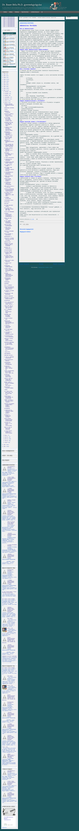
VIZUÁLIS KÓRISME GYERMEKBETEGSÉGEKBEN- (9, 105)
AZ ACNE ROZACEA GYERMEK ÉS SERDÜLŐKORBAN (8, 432)
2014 (5, 88)
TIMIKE (5, 389)
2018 (5, 81)
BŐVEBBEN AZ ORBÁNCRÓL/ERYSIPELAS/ (9, 141)
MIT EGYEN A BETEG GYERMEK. (8, 667)
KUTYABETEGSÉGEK (8, 250)
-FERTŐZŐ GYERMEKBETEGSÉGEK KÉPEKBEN (11, 534)
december (7, 91)
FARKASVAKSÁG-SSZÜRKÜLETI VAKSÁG (7, 279)
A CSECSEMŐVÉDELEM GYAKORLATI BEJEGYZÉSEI (8, 173)
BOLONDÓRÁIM (7, 408)
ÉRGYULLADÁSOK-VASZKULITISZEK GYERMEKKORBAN (8, 419)
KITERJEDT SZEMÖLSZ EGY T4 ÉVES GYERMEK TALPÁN (8, 115)
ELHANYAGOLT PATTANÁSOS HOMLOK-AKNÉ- (7, 375)
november (7, 93)
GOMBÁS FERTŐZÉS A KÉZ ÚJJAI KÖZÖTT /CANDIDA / (8, 401)
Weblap (10, 12)
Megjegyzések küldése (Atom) (45, 267)
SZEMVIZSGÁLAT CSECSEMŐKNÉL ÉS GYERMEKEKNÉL (8, 397)
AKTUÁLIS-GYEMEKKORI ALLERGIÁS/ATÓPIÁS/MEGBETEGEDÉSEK (9, 190)
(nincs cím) (10, 628)
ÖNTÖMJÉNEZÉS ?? (8, 236)
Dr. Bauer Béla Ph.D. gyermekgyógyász (22, 4)
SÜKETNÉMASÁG (7, 353)
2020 (5, 77)
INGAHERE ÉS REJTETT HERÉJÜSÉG (9, 656)
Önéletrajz (17, 12)
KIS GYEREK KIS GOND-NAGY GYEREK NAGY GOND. (8, 209)
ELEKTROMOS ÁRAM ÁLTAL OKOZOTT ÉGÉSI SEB (8, 137)
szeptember (7, 97)
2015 (5, 86)
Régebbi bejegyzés (58, 264)
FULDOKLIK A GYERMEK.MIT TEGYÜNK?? (7, 416)
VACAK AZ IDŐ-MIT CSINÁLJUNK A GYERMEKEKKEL (8, 379)
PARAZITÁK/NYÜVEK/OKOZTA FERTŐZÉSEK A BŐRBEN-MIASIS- (9, 288)
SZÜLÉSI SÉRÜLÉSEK (8, 296)
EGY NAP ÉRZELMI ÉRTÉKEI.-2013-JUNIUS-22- (8, 252)
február (7, 440)
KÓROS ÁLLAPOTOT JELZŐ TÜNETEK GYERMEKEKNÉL (11, 523)
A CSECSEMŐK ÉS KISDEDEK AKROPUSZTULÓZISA (8, 333)
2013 (5, 90)
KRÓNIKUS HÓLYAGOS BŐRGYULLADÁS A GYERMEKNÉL (8, 244)
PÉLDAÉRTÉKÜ (7, 300)
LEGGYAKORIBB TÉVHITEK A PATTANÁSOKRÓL (8, 363)
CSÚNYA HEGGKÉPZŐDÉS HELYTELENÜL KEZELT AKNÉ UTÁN (9, 372)
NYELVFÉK (6, 203)
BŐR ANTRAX (10, 618)
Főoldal (41, 264)
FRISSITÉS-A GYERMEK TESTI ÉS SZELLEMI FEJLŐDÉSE (9, 239)
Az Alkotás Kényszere (35, 12)
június (6, 102)
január (6, 442)
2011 (5, 446)
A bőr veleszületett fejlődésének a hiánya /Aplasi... (9, 303)
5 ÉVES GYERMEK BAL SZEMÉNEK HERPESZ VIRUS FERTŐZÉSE (8, 145)
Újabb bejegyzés (24, 264)
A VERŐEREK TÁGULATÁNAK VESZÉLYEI (7, 326)
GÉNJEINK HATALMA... (9, 355)
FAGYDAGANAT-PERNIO (8, 200)
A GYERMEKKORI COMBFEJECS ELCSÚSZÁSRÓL (7, 183)
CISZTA (5, 109)
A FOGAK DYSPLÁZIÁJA (9, 157)
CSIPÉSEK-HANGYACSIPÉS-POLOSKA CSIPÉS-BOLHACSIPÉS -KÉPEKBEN (11, 512)
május (6, 435)
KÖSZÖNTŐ (6, 283)
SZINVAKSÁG (6, 281)
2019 (5, 79)
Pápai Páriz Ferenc (25, 12)
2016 (5, 84)
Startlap (5, 12)
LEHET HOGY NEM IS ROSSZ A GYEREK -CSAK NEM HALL (8, 307)
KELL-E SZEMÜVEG (8, 285)
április (7, 437)
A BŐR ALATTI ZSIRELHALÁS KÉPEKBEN (7, 228)
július (6, 100)
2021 (5, 75)
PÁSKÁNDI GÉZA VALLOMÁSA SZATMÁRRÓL (7, 315)
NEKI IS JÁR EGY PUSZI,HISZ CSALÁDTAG (8, 428)
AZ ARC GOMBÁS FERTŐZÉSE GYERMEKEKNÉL (7, 222)
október (7, 95)
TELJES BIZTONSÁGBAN (9, 211)
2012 (5, 444)
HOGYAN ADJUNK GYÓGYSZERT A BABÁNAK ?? (7, 179)
